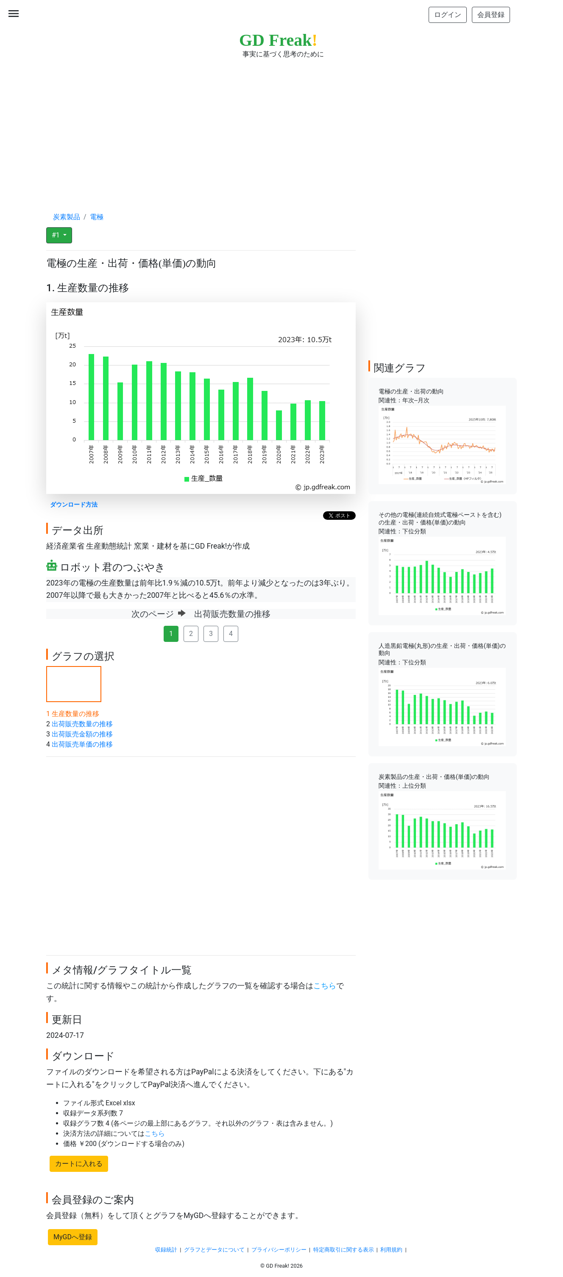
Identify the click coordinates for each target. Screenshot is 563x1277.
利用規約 (391, 1249)
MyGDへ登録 (72, 1237)
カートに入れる (79, 1164)
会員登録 (490, 15)
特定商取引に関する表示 (343, 1249)
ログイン (447, 15)
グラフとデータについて (214, 1249)
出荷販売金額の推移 (82, 734)
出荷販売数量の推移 (82, 724)
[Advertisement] (281, 127)
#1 (56, 235)
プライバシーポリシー (279, 1249)
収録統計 (166, 1249)
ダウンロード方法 (74, 504)
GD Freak (278, 40)
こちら (324, 985)
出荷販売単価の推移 (82, 744)
